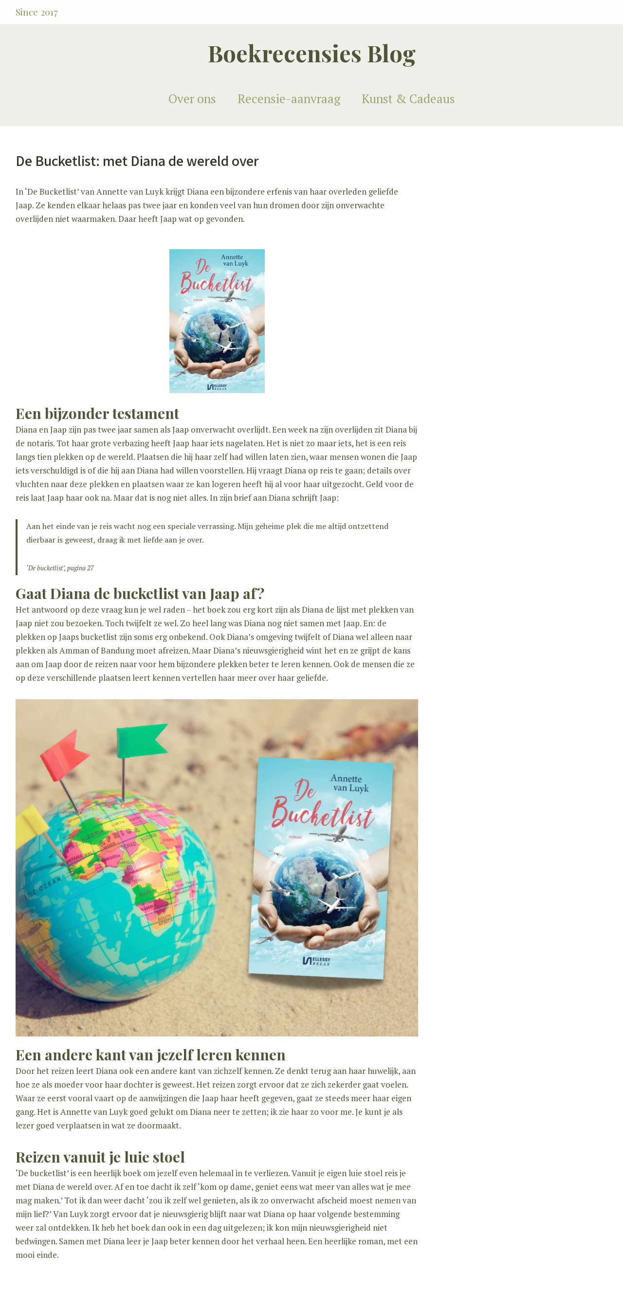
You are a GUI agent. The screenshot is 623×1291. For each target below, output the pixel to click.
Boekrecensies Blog (312, 52)
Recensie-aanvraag (289, 99)
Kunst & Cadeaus (408, 99)
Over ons (192, 99)
